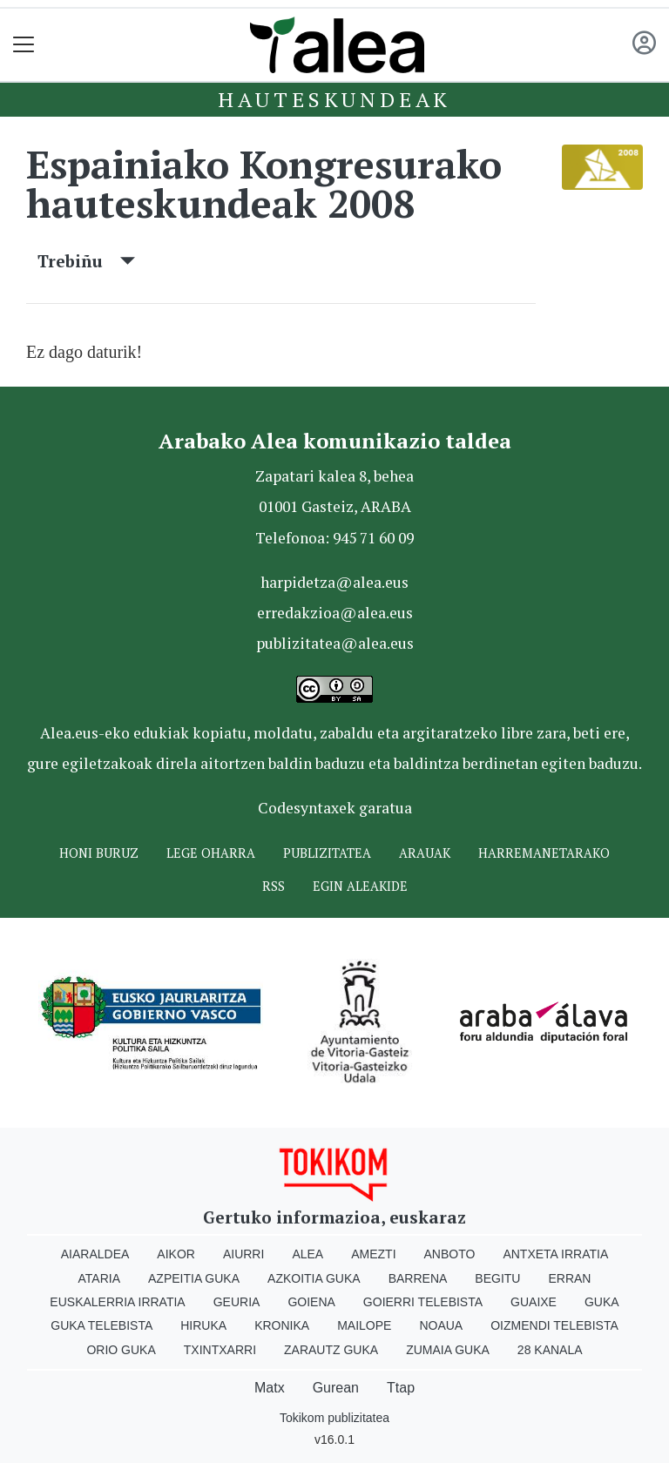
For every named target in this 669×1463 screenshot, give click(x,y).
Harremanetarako (544, 853)
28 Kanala (550, 1350)
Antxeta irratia (555, 1254)
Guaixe (533, 1302)
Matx (269, 1387)
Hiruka (203, 1325)
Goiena (310, 1302)
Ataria (99, 1278)
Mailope (364, 1325)
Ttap (401, 1387)
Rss (273, 886)
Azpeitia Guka (194, 1278)
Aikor (176, 1254)
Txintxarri (220, 1350)
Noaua (441, 1325)
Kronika (281, 1325)
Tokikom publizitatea (334, 1418)
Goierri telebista (423, 1302)
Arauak (424, 853)
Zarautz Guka (331, 1350)
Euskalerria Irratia (117, 1302)
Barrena (418, 1278)
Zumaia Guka (448, 1350)
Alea (307, 1254)
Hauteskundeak (334, 99)
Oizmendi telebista (554, 1325)
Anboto (450, 1254)
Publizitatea (327, 853)
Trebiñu (86, 261)
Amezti (373, 1254)
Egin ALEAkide (360, 886)
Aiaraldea (95, 1254)
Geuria (236, 1302)
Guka (602, 1302)
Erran (569, 1278)
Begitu (497, 1278)
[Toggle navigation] (24, 45)
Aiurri (243, 1254)
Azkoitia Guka (314, 1278)
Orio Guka (120, 1350)
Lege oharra (210, 853)
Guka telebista (101, 1325)
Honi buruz (99, 853)
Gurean (336, 1387)
